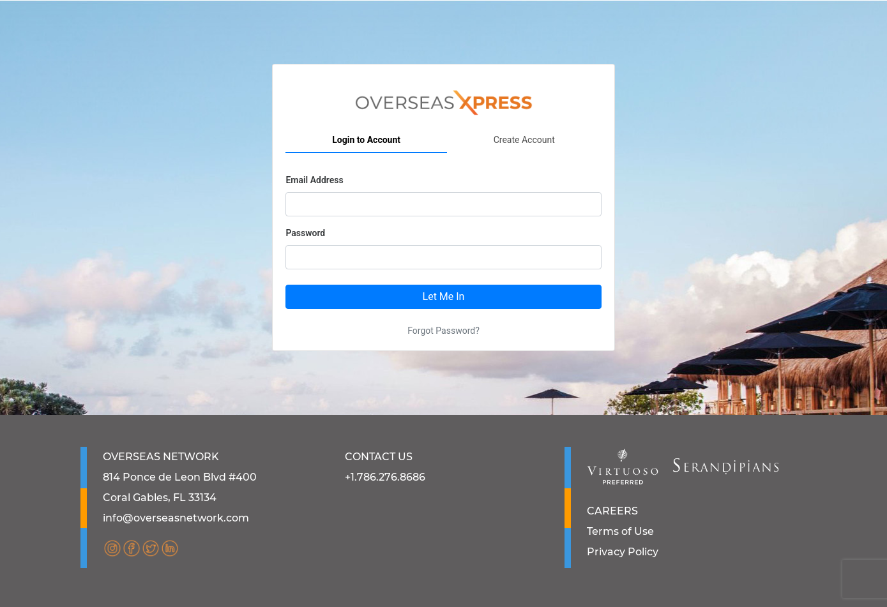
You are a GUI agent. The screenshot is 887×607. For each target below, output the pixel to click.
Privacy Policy (622, 552)
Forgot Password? (443, 331)
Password (305, 233)
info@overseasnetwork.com (176, 518)
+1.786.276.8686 (385, 477)
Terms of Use (620, 531)
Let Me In (444, 296)
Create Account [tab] (524, 140)
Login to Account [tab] (366, 140)
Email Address (314, 180)
